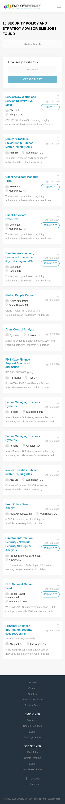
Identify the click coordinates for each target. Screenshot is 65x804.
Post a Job (32, 720)
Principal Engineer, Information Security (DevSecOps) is (18, 629)
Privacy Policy (32, 705)
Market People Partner (20, 295)
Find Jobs (32, 752)
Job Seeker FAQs (32, 769)
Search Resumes (32, 726)
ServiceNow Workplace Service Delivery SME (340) (20, 100)
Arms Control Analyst (19, 329)
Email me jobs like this (23, 62)
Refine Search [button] (32, 44)
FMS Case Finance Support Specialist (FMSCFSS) (17, 363)
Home (32, 682)
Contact (32, 688)
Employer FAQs (32, 737)
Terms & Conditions (32, 699)
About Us (33, 694)
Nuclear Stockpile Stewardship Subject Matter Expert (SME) (19, 143)
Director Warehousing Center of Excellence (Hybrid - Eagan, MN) (19, 257)
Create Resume (32, 758)
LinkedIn (35, 784)
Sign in (32, 731)
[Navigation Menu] (59, 6)
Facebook (35, 778)
